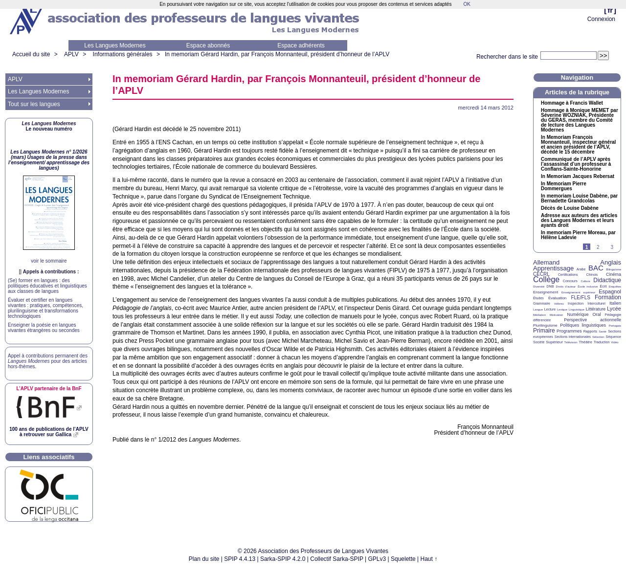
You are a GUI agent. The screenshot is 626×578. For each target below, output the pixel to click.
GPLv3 (377, 559)
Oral (597, 314)
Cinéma (613, 274)
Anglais (610, 262)
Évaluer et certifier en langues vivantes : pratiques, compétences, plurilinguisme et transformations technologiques (45, 308)
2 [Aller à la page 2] (598, 247)
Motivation (556, 314)
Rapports (590, 331)
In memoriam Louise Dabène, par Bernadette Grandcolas (579, 198)
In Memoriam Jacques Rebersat (577, 176)
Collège (546, 279)
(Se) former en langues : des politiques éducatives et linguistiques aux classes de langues (47, 286)
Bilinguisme (613, 269)
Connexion (601, 19)
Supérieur (554, 342)
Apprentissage (553, 268)
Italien (615, 303)
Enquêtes (615, 286)
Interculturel (596, 303)
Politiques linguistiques (583, 325)
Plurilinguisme (545, 325)
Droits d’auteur (566, 286)
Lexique (562, 309)
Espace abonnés (208, 45)
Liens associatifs (49, 457)
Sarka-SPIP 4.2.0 (283, 559)
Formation (608, 297)
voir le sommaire (49, 261)
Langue (538, 309)
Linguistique (576, 309)
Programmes (569, 331)
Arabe (581, 269)
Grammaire (541, 303)
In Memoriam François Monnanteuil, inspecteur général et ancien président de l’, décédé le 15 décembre (578, 145)
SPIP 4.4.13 (239, 559)
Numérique (577, 314)
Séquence (613, 336)
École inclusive (588, 286)
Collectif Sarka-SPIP (336, 559)
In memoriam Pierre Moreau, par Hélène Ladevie (578, 235)
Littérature (596, 309)
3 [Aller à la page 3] (611, 247)
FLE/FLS (580, 297)
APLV (71, 54)
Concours (570, 281)
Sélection (598, 336)
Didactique (607, 280)
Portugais (615, 325)
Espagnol (610, 291)
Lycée (614, 308)
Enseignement (545, 292)
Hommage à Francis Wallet (572, 103)
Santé (602, 331)
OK (466, 4)
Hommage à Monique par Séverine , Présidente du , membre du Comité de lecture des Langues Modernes (579, 120)
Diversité (538, 286)
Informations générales (123, 54)
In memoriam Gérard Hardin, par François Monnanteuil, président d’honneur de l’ (277, 54)
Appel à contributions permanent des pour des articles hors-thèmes (48, 361)
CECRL (541, 274)
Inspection (575, 303)
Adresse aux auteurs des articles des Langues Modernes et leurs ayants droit (579, 220)
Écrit (603, 286)
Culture (585, 281)
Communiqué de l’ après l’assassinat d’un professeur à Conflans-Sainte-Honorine (576, 164)
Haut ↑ (429, 559)
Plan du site (204, 559)
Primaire (544, 330)
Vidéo (614, 342)
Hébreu (559, 303)
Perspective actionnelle (592, 319)
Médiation (539, 314)
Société (538, 342)
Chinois (592, 274)
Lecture (550, 309)
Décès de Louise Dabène (570, 208)
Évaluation (557, 298)
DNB (550, 286)
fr (610, 10)
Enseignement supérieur (578, 292)
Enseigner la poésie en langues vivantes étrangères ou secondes (44, 327)
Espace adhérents (301, 45)
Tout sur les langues (34, 104)
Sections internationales (573, 336)
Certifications (568, 274)
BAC (596, 268)
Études (538, 298)
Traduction (602, 342)
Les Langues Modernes (114, 45)
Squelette (403, 559)
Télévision (571, 342)
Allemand (546, 262)
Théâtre (585, 342)
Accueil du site (31, 54)
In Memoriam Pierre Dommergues (563, 186)
